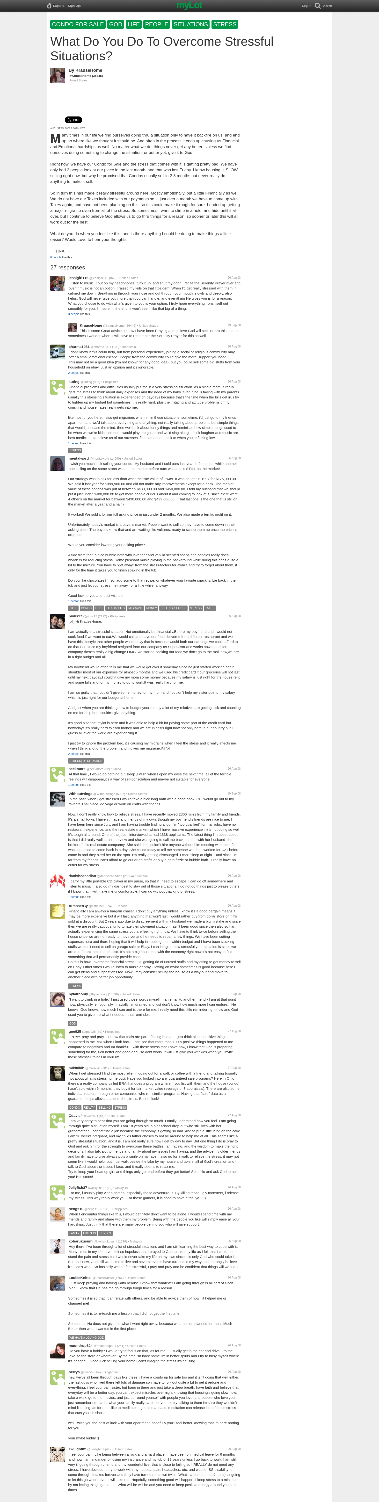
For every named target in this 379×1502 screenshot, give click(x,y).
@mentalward (99, 458)
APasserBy (78, 906)
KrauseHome (88, 70)
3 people (73, 314)
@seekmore (95, 769)
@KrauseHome (80, 76)
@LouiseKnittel (103, 1278)
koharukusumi (81, 1241)
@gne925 (89, 1031)
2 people (73, 373)
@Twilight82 (95, 1449)
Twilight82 (77, 1449)
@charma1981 (101, 347)
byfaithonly (78, 994)
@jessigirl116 (98, 278)
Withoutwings (80, 794)
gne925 (75, 1031)
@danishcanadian (109, 876)
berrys (74, 1372)
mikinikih (76, 1068)
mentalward (79, 458)
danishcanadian (82, 876)
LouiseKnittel (80, 1278)
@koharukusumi (105, 1241)
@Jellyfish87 (97, 1188)
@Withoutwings (104, 794)
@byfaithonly (98, 994)
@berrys (87, 1372)
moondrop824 (81, 1345)
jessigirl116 (78, 278)
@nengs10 (92, 1209)
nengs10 (76, 1209)
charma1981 (79, 347)
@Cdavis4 (90, 1116)
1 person (74, 443)
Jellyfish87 (78, 1187)
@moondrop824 (105, 1346)
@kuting (86, 382)
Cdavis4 (76, 1115)
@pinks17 (90, 616)
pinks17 (75, 616)
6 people (55, 257)
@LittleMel (96, 906)
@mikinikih (93, 1068)
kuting (74, 382)
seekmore (77, 769)
